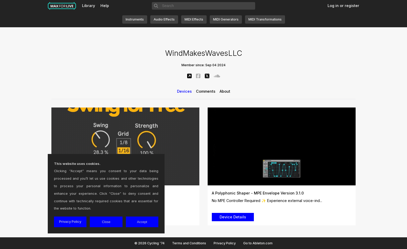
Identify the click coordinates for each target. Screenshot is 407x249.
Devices (184, 91)
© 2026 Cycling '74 (149, 243)
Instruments (135, 19)
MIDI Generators (226, 19)
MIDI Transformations (265, 19)
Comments (205, 91)
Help (104, 5)
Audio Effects (164, 19)
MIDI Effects (194, 19)
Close (106, 222)
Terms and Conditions (189, 243)
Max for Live (62, 6)
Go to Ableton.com (258, 243)
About (225, 91)
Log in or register (343, 5)
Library (88, 5)
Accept (142, 222)
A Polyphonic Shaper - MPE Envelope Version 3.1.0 (258, 193)
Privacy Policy (225, 243)
